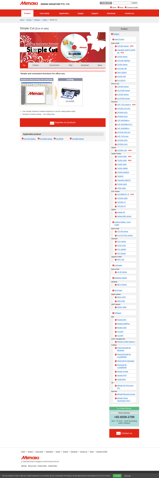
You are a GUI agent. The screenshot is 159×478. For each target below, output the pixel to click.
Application (64, 13)
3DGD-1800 (121, 307)
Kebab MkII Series (124, 216)
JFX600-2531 (122, 112)
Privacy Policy (42, 466)
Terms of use (32, 466)
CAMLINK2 (121, 379)
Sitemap (24, 466)
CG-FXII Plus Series (125, 235)
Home (114, 7)
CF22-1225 (121, 245)
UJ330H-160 (124, 150)
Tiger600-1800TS (124, 180)
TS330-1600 (122, 184)
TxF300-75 (121, 202)
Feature (36, 65)
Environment (54, 65)
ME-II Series (122, 285)
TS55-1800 (121, 188)
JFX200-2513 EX (123, 132)
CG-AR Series (122, 231)
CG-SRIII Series (46, 139)
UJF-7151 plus (122, 136)
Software (37, 20)
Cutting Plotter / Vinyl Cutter (122, 223)
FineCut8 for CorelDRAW (122, 366)
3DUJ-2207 (121, 297)
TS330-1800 (124, 156)
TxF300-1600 (122, 198)
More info (127, 476)
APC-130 (120, 259)
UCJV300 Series (123, 98)
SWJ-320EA (122, 73)
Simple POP (122, 375)
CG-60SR (59, 139)
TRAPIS (120, 176)
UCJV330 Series (123, 91)
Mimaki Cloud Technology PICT (123, 399)
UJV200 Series (125, 46)
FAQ (70, 65)
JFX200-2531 (122, 140)
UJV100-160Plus (123, 61)
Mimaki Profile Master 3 (126, 342)
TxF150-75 (121, 206)
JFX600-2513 (122, 116)
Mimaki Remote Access (126, 394)
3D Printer (118, 290)
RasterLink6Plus (123, 324)
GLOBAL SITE (106, 3)
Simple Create (122, 371)
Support (95, 13)
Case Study (44, 13)
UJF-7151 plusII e (126, 105)
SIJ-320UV (121, 80)
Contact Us (129, 13)
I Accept (117, 476)
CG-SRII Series (78, 139)
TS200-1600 (124, 160)
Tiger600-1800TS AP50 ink (126, 51)
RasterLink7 (121, 320)
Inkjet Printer (119, 39)
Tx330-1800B (122, 168)
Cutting (44, 20)
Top (24, 65)
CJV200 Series (123, 87)
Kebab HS (121, 212)
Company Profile (132, 7)
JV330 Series (122, 65)
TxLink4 (120, 336)
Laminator (118, 265)
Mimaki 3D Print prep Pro (125, 387)
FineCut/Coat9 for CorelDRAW (124, 355)
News (121, 7)
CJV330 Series (123, 94)
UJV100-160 (122, 69)
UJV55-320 (121, 76)
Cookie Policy (52, 466)
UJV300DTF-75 (125, 194)
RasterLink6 (121, 328)
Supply (80, 13)
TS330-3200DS (123, 172)
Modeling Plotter (120, 278)
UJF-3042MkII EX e (124, 124)
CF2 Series (121, 253)
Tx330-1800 (121, 164)
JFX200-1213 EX (123, 109)
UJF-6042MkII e (123, 120)
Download (111, 13)
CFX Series (121, 241)
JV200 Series (122, 57)
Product (27, 13)
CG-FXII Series (30, 139)
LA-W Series (122, 272)
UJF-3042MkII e (123, 128)
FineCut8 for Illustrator (125, 361)
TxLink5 (120, 332)
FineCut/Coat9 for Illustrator (124, 349)
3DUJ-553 (121, 301)
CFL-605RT (121, 249)
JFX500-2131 (122, 144)
